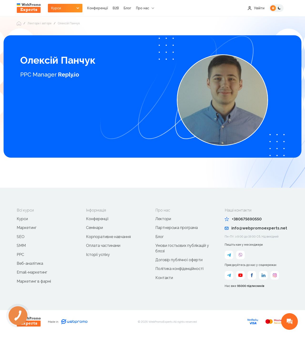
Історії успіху (98, 254)
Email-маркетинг (32, 272)
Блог (127, 8)
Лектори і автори (39, 23)
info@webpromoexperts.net (256, 228)
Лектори (163, 219)
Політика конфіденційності (179, 268)
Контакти (164, 277)
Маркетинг (26, 227)
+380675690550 (243, 219)
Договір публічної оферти (179, 260)
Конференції (97, 8)
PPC (20, 254)
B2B (116, 8)
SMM (21, 245)
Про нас (142, 8)
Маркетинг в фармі (34, 281)
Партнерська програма (176, 227)
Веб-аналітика (30, 263)
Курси (22, 219)
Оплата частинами (103, 245)
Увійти (256, 8)
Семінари (94, 227)
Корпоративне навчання (108, 236)
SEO (21, 236)
